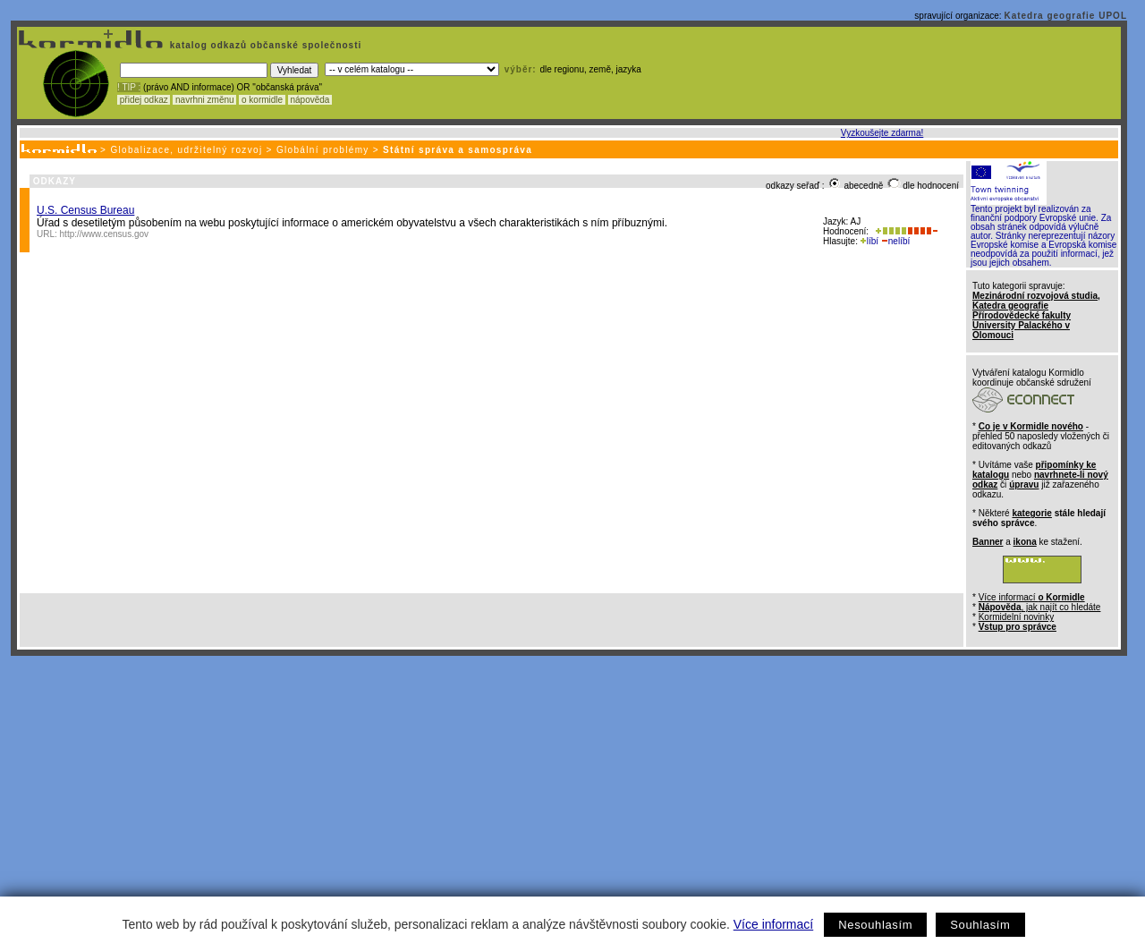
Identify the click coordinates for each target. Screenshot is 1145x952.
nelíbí (895, 241)
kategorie (1031, 513)
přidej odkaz (143, 100)
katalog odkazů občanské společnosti (263, 45)
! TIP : (128, 87)
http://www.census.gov (104, 234)
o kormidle (262, 100)
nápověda (310, 100)
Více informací (773, 924)
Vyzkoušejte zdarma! (882, 133)
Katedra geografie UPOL (1065, 16)
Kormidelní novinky (1016, 617)
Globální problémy (322, 150)
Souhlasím (980, 924)
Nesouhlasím (875, 924)
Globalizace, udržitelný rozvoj (186, 150)
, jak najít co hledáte (1040, 607)
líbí (869, 241)
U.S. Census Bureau (85, 210)
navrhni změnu (204, 100)
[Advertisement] (569, 790)
